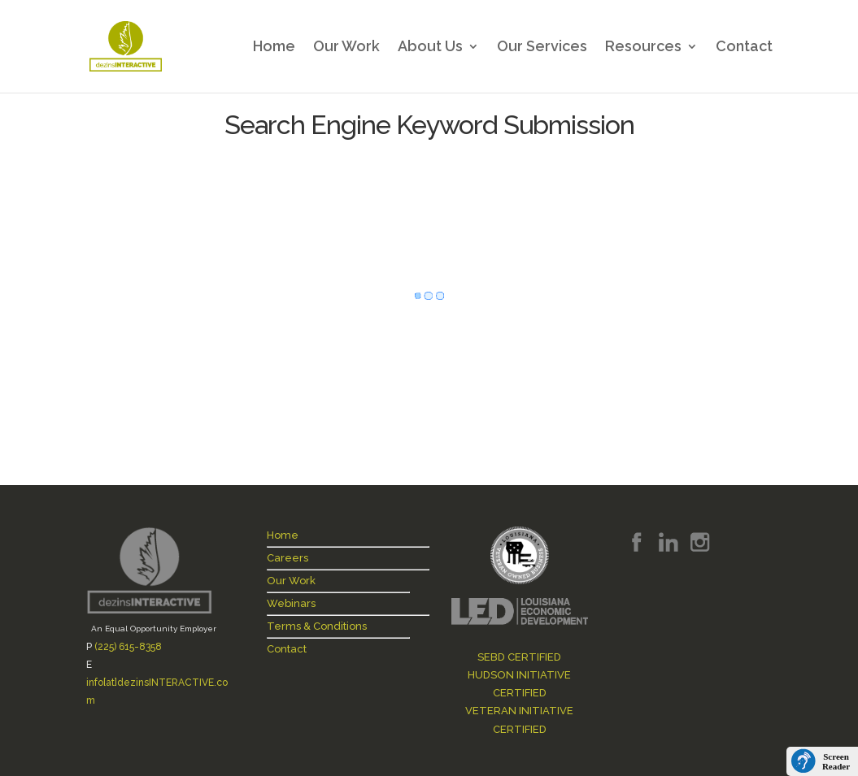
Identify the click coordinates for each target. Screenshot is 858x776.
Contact (744, 47)
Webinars (291, 603)
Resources (643, 47)
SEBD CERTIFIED (519, 657)
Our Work (346, 47)
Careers (287, 558)
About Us (430, 47)
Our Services (542, 47)
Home (274, 47)
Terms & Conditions (317, 626)
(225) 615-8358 (128, 646)
